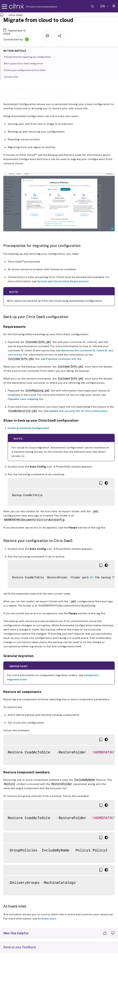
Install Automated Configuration (28, 428)
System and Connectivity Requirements (63, 281)
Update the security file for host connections (78, 411)
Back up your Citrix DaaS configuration (26, 63)
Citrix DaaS (16, 15)
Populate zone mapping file (25, 399)
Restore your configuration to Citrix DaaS (27, 69)
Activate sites (47, 918)
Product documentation (36, 6)
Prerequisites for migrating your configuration (30, 56)
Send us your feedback (19, 947)
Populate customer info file (64, 358)
